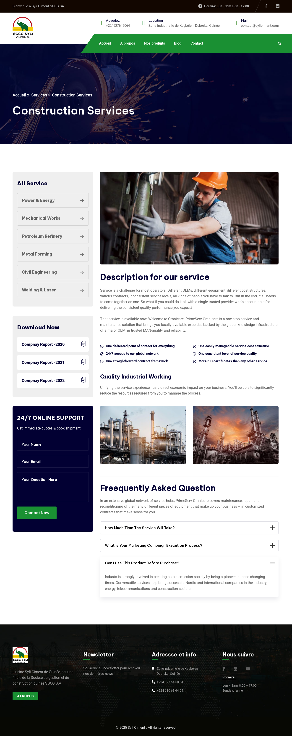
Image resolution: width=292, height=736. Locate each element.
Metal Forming (54, 254)
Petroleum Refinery (54, 236)
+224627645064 (118, 26)
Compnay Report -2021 (43, 362)
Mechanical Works (54, 218)
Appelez (113, 20)
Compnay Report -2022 (43, 380)
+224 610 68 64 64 (170, 690)
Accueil (19, 95)
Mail (244, 20)
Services (39, 95)
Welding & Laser (54, 290)
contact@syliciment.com (260, 26)
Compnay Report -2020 (43, 344)
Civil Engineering (54, 272)
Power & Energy (54, 200)
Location (156, 20)
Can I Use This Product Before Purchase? (189, 563)
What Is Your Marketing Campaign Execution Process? (189, 545)
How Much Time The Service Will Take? (189, 527)
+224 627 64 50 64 (170, 682)
